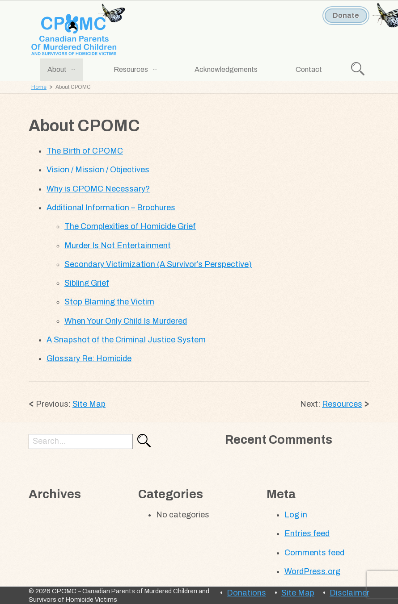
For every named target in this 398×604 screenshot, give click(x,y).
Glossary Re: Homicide (89, 358)
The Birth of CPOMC (85, 150)
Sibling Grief (86, 283)
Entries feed (307, 533)
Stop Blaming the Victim (109, 301)
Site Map (89, 404)
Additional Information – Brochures (111, 207)
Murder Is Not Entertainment (117, 245)
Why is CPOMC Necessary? (98, 188)
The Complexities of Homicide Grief (130, 226)
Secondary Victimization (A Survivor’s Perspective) (158, 264)
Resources (342, 404)
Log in (295, 514)
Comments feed (314, 552)
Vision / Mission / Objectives (98, 169)
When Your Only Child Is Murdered (125, 321)
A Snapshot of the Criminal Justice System (126, 339)
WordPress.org (312, 571)
